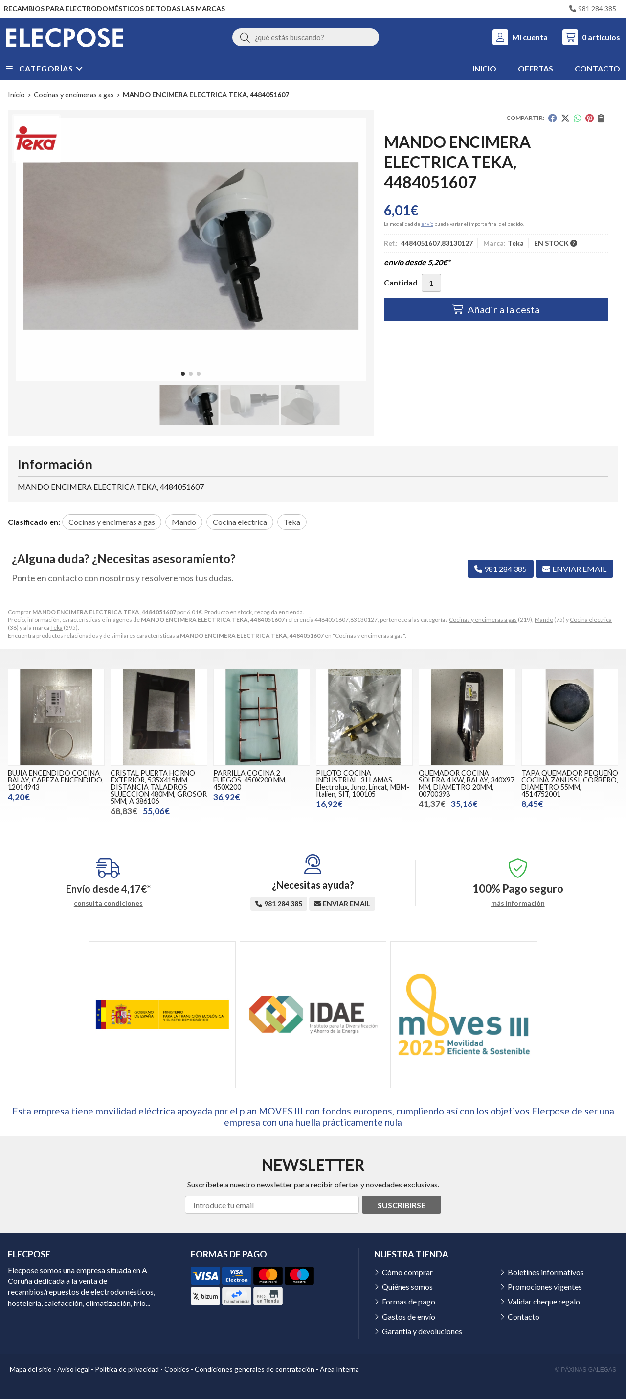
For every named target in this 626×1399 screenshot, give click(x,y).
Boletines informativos (546, 1272)
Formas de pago (408, 1301)
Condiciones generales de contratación (254, 1369)
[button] (183, 374)
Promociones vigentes (545, 1286)
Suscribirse (401, 1204)
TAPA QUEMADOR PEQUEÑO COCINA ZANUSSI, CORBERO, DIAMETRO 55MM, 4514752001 (569, 783)
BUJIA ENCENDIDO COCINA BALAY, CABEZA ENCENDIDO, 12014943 (56, 780)
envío (427, 224)
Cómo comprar (407, 1272)
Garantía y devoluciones (422, 1331)
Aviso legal (73, 1369)
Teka (56, 627)
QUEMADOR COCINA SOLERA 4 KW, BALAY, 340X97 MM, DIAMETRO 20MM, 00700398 (466, 783)
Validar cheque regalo (544, 1301)
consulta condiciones (108, 903)
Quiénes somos (407, 1286)
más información (518, 903)
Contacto (523, 1316)
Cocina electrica (591, 619)
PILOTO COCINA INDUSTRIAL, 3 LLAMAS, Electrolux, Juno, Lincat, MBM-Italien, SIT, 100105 (362, 783)
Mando (544, 619)
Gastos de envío (408, 1316)
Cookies (176, 1369)
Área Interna (339, 1369)
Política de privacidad (127, 1369)
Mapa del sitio (31, 1369)
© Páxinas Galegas (585, 1369)
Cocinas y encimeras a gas (483, 619)
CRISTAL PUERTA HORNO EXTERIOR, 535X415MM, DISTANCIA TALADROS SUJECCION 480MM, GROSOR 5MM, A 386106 (159, 787)
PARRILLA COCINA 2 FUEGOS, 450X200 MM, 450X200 (250, 780)
